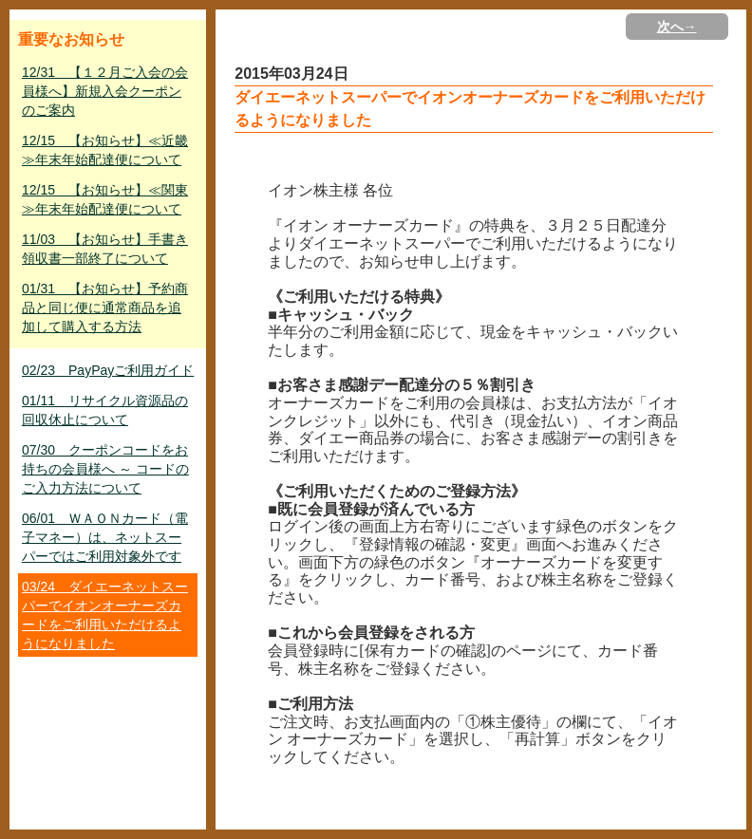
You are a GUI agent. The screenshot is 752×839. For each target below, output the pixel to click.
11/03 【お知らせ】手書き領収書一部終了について (105, 249)
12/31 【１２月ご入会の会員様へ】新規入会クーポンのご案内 (105, 91)
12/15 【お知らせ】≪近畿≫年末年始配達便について (105, 150)
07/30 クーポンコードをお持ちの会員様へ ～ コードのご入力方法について (105, 468)
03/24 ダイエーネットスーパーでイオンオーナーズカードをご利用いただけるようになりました (105, 615)
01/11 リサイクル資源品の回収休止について (105, 410)
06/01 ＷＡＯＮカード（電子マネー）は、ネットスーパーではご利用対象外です (105, 537)
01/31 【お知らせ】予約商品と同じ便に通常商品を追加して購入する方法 (105, 307)
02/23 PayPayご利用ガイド (108, 370)
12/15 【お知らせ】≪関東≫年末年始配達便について (105, 199)
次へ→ (677, 26)
